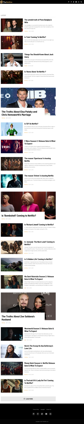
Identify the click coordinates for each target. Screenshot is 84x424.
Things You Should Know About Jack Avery (38, 55)
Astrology (32, 1)
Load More (29, 399)
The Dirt (23, 1)
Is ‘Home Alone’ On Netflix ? (35, 71)
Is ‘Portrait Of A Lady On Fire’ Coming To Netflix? (38, 381)
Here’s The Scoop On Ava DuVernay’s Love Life (38, 347)
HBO (25, 288)
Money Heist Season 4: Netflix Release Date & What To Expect (39, 364)
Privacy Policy (36, 409)
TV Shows (20, 1)
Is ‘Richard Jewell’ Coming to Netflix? (39, 224)
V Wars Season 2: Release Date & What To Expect (39, 142)
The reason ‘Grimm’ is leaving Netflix (39, 175)
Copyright (43, 409)
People (16, 1)
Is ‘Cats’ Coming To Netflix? (35, 37)
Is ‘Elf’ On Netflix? (31, 123)
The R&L (26, 31)
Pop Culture (29, 1)
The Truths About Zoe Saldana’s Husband (18, 318)
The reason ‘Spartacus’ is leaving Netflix (37, 159)
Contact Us (48, 409)
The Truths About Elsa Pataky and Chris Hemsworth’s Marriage (19, 113)
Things (26, 1)
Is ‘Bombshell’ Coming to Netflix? (19, 215)
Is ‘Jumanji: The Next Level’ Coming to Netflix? (39, 243)
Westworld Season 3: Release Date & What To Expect (39, 329)
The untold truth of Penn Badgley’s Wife (38, 21)
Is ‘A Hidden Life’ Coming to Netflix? (38, 259)
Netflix (18, 1)
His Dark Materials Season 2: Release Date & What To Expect (39, 277)
